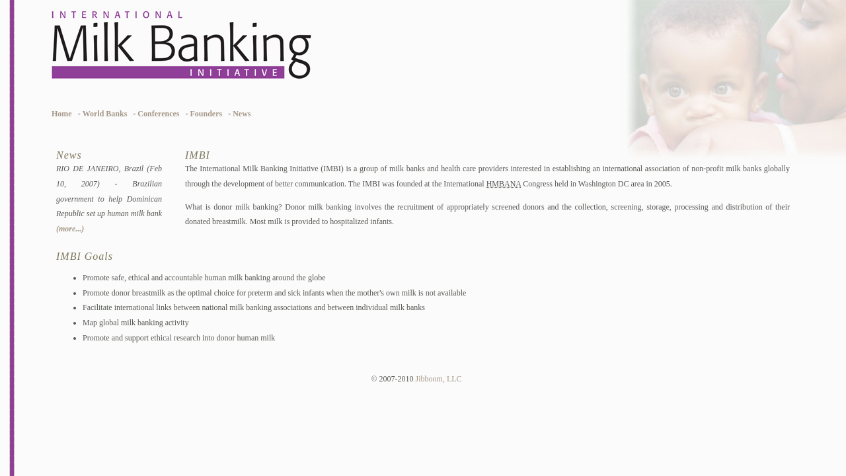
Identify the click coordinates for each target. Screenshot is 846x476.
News (241, 113)
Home (62, 113)
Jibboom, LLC (439, 378)
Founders (206, 113)
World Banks (105, 113)
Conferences (158, 113)
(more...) (70, 228)
